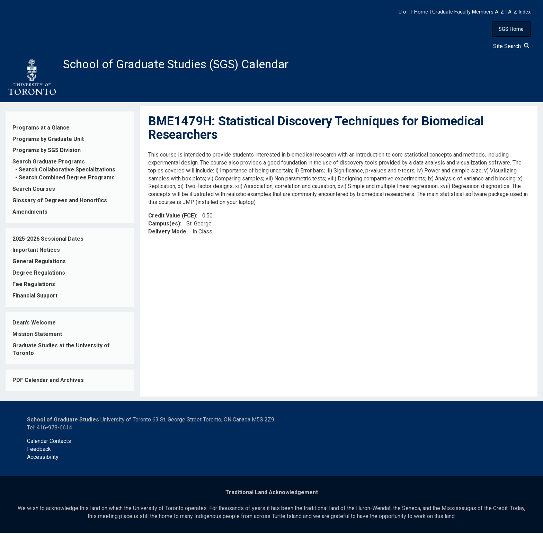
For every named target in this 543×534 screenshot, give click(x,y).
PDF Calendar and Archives (48, 381)
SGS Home (511, 29)
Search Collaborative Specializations (67, 171)
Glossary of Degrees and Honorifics (59, 201)
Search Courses (33, 190)
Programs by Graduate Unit (48, 140)
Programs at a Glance (41, 128)
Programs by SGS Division (46, 151)
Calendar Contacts (49, 442)
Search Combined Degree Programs (67, 179)
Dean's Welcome (34, 323)
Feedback (39, 450)
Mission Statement (37, 335)
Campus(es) (164, 224)
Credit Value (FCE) (172, 217)
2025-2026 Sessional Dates (47, 240)
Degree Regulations (38, 274)
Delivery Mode (167, 232)
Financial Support (34, 297)
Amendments (29, 213)
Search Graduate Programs (48, 163)
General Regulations (39, 262)
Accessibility (43, 458)
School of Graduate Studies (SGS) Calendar (182, 64)
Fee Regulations (33, 285)
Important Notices (36, 251)
